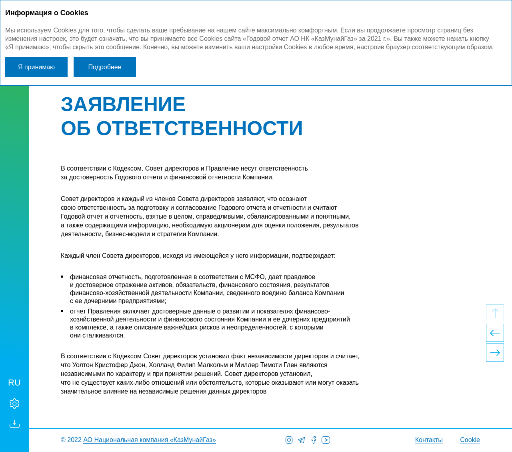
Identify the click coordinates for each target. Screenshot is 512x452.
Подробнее (105, 67)
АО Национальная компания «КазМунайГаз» (149, 439)
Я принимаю (36, 67)
